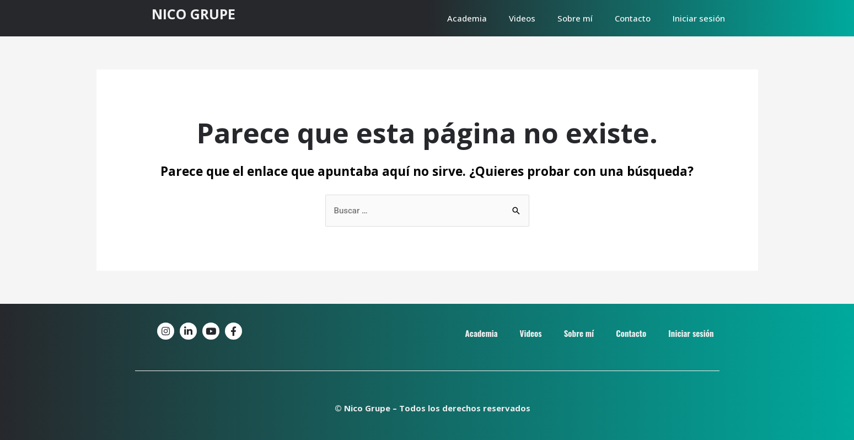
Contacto (633, 18)
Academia (467, 18)
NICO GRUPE (193, 13)
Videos (522, 18)
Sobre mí (575, 18)
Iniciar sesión (699, 18)
